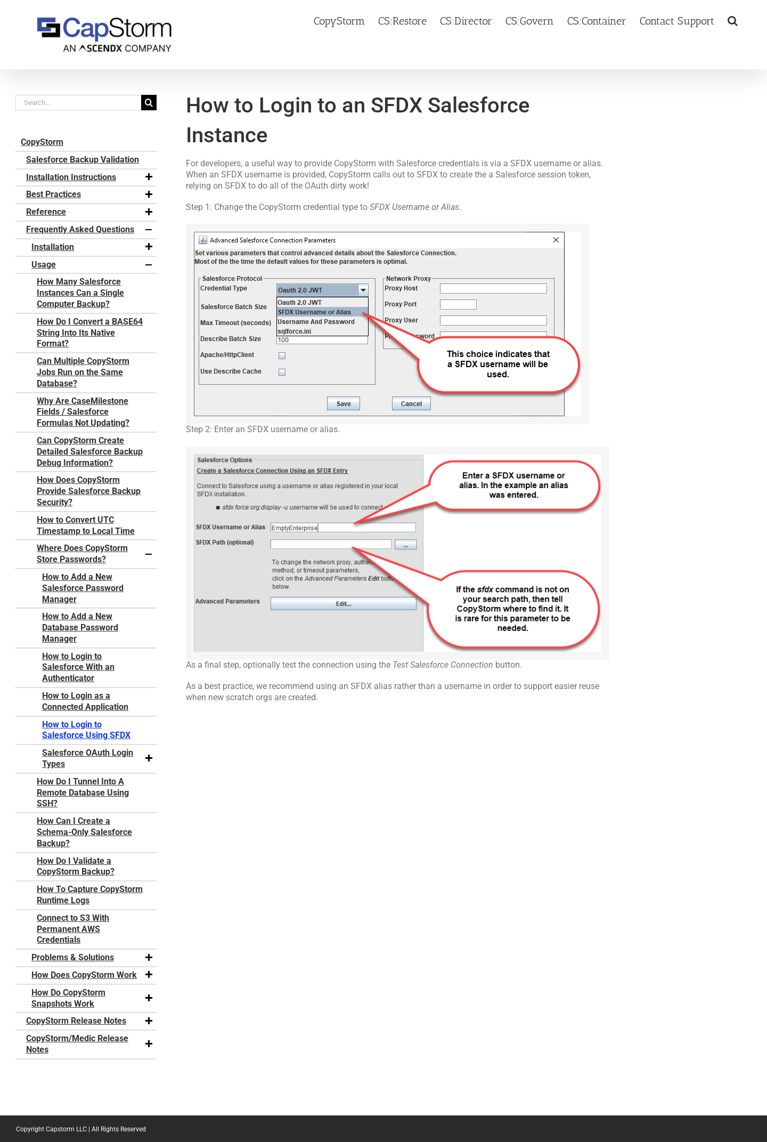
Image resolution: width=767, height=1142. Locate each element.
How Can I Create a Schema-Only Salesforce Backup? (84, 832)
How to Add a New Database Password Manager (80, 627)
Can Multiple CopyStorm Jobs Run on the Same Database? (83, 372)
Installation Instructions (90, 177)
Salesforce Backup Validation (82, 160)
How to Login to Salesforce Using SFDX (86, 730)
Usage (92, 265)
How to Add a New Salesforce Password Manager (83, 588)
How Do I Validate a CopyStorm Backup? (76, 866)
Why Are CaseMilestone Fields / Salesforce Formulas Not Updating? (83, 412)
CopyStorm (42, 142)
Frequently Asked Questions (90, 229)
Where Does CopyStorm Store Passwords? (95, 553)
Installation (92, 247)
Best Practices (90, 194)
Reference (90, 212)
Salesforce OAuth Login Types (98, 758)
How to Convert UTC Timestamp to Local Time (86, 525)
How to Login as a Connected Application (85, 701)
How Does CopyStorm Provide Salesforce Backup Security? (89, 491)
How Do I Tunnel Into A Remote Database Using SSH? (83, 792)
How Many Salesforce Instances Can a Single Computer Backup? (80, 293)
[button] (733, 19)
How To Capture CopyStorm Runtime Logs (90, 894)
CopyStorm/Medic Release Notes (90, 1044)
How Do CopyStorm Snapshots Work (92, 998)
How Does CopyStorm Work (92, 975)
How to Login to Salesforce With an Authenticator (78, 667)
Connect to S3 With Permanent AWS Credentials (73, 929)
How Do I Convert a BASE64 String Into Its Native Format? (90, 333)
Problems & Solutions (92, 957)
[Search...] (78, 102)
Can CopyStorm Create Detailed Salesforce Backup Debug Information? (90, 451)
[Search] (149, 102)
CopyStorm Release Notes (90, 1021)
